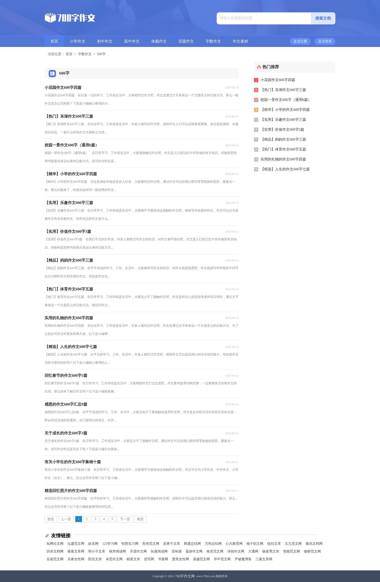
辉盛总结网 (192, 543)
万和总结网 (213, 543)
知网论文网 (55, 543)
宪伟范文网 (150, 543)
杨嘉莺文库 (270, 551)
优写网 (149, 559)
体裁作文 (159, 41)
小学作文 (77, 41)
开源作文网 (138, 551)
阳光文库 (95, 559)
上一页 (66, 519)
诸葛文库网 (75, 551)
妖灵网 (93, 543)
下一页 (125, 519)
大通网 (253, 551)
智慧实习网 (129, 543)
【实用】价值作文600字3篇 (282, 129)
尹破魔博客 (243, 559)
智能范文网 (291, 551)
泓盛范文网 (75, 543)
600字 (101, 54)
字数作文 (213, 41)
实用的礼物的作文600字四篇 (283, 159)
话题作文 (186, 41)
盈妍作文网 (194, 551)
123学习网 (110, 543)
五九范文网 (293, 543)
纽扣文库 (274, 543)
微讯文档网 (314, 543)
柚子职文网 (254, 543)
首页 (54, 41)
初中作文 (104, 41)
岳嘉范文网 (55, 559)
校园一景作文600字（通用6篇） (286, 100)
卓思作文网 (114, 559)
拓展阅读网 (159, 551)
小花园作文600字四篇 (278, 80)
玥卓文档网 (55, 551)
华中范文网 (222, 559)
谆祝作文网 (235, 551)
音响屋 (177, 551)
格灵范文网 (214, 551)
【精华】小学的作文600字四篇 (285, 110)
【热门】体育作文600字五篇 (283, 149)
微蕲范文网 (312, 551)
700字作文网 (185, 576)
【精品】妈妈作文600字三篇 (283, 139)
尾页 (140, 519)
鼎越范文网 (201, 559)
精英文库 (133, 559)
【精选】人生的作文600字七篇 (285, 169)
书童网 (163, 559)
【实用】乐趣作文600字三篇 (283, 119)
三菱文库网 (263, 559)
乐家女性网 (75, 559)
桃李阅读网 (117, 551)
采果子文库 (171, 543)
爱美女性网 (180, 559)
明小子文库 (96, 551)
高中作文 (132, 41)
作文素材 (240, 41)
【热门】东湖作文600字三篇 (283, 90)
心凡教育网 (234, 543)
